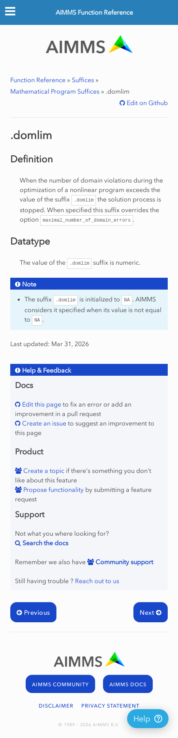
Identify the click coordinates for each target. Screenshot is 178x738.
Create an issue (43, 423)
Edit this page (41, 404)
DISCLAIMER (56, 706)
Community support (123, 562)
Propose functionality (53, 489)
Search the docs (44, 543)
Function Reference (38, 80)
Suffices (83, 80)
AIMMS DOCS (127, 684)
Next (150, 612)
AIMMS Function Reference (94, 12)
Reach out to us (97, 581)
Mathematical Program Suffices (54, 91)
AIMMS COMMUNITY (60, 684)
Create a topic (43, 470)
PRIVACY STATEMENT (110, 706)
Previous (33, 612)
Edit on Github (146, 103)
